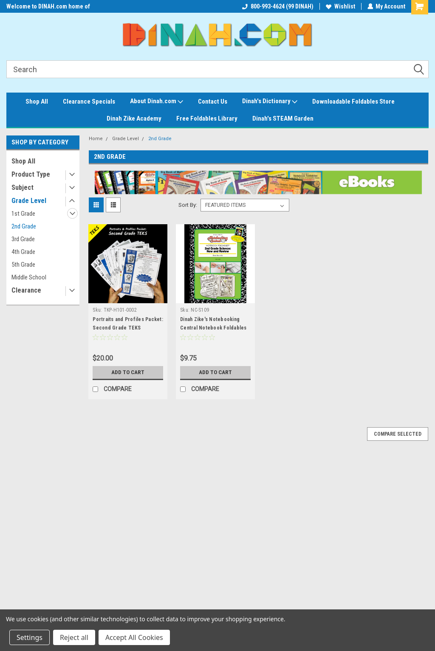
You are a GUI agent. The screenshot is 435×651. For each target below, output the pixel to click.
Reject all (74, 637)
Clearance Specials (89, 101)
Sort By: (187, 205)
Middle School (28, 277)
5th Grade (23, 264)
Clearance (26, 290)
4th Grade (23, 252)
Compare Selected (397, 434)
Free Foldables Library (206, 118)
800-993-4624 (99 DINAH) (277, 6)
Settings (29, 637)
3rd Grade (23, 239)
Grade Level (28, 201)
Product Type (30, 174)
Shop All (36, 101)
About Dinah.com (156, 101)
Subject (22, 187)
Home (96, 138)
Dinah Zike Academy (134, 118)
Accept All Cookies (134, 637)
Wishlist (340, 6)
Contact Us (212, 101)
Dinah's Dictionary (269, 101)
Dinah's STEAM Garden (283, 118)
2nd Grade (23, 226)
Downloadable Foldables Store (353, 101)
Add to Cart (128, 372)
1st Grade (23, 213)
